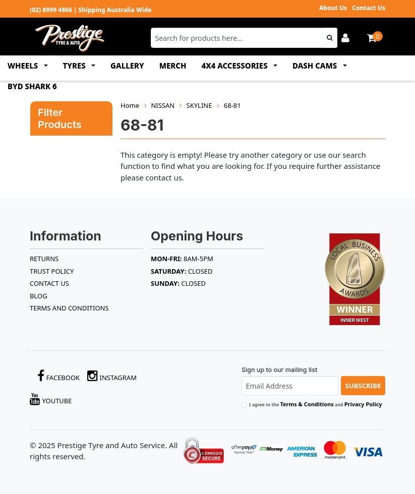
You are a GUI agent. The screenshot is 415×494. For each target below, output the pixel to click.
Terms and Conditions (69, 308)
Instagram (112, 375)
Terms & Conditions (306, 404)
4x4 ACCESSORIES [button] (236, 65)
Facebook (58, 375)
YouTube (51, 399)
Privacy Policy (363, 404)
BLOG (38, 295)
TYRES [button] (75, 65)
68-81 (232, 105)
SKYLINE (199, 105)
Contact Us (368, 8)
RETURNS (44, 258)
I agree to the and (315, 404)
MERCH (173, 65)
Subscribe (363, 385)
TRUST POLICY (52, 271)
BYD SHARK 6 (32, 86)
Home (130, 105)
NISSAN (162, 105)
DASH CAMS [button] (315, 65)
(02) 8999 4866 (51, 10)
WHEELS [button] (24, 65)
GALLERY (127, 65)
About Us (333, 8)
